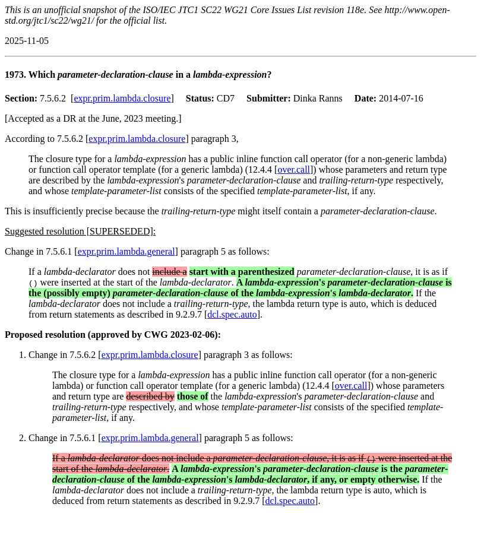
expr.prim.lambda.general (126, 251)
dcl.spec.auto (232, 314)
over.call (293, 169)
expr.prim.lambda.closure (122, 98)
